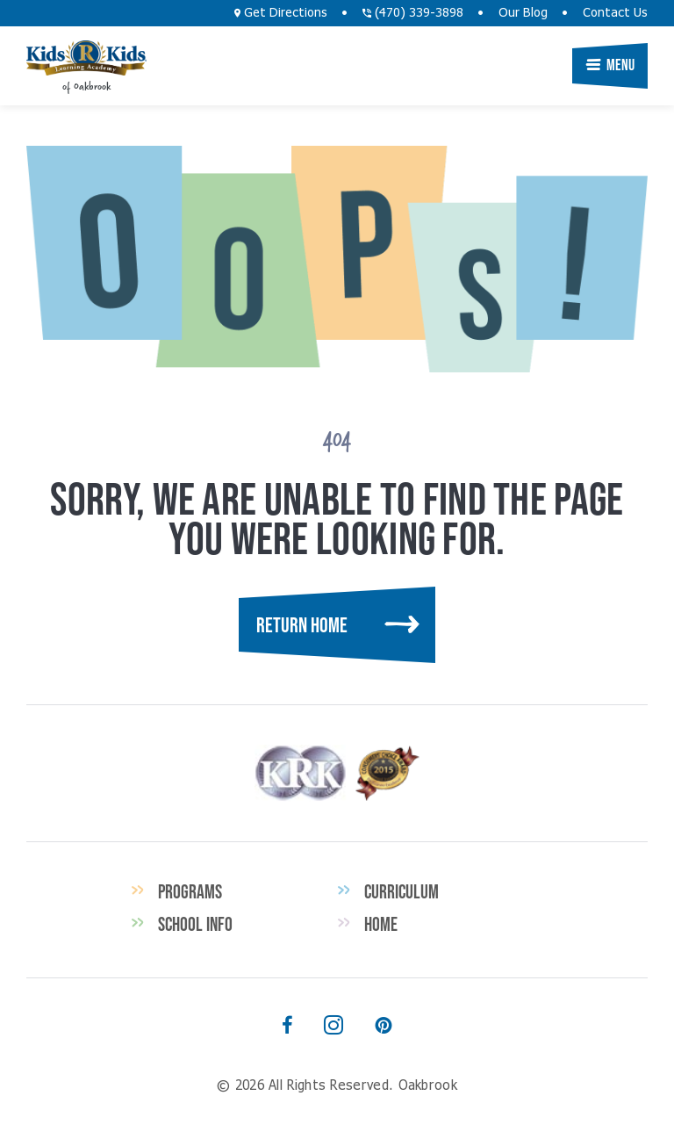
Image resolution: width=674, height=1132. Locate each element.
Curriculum (401, 891)
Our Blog (523, 13)
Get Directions (280, 13)
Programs (190, 891)
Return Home (302, 625)
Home (381, 923)
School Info (195, 923)
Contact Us (615, 13)
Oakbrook (86, 58)
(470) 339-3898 (412, 13)
